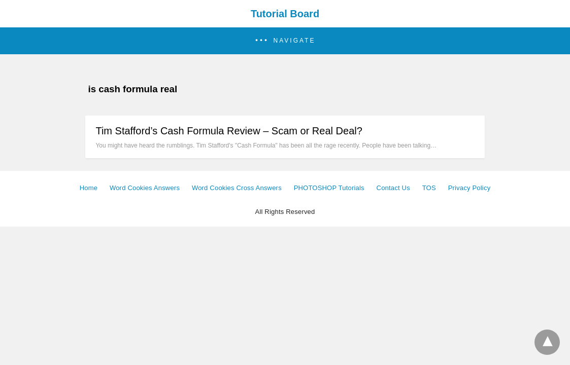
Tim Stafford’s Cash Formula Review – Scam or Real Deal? (228, 130)
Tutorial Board (285, 13)
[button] (285, 40)
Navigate (295, 40)
